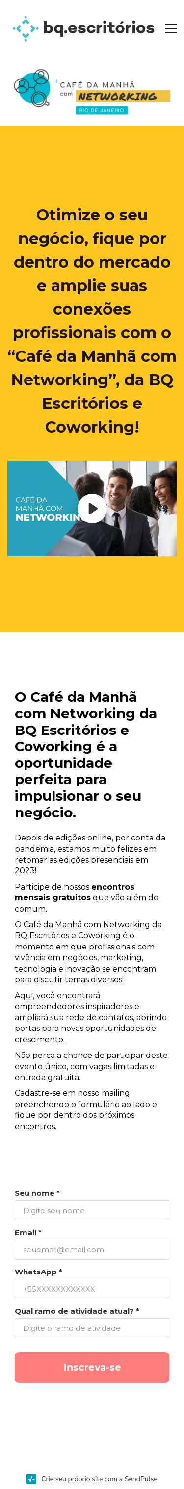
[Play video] (92, 508)
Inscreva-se (92, 1367)
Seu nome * (37, 1193)
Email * (28, 1232)
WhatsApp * (38, 1271)
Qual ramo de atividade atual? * (77, 1311)
